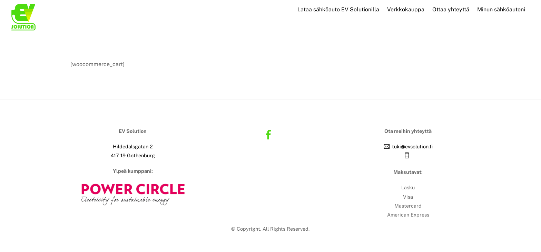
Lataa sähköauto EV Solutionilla (338, 9)
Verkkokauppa (405, 9)
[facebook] (269, 134)
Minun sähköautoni (501, 9)
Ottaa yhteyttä (450, 9)
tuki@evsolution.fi (412, 146)
